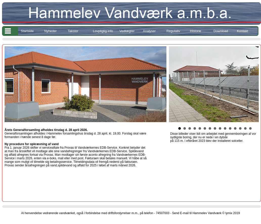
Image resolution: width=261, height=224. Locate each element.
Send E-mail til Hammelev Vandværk (196, 213)
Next (254, 84)
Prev (175, 84)
